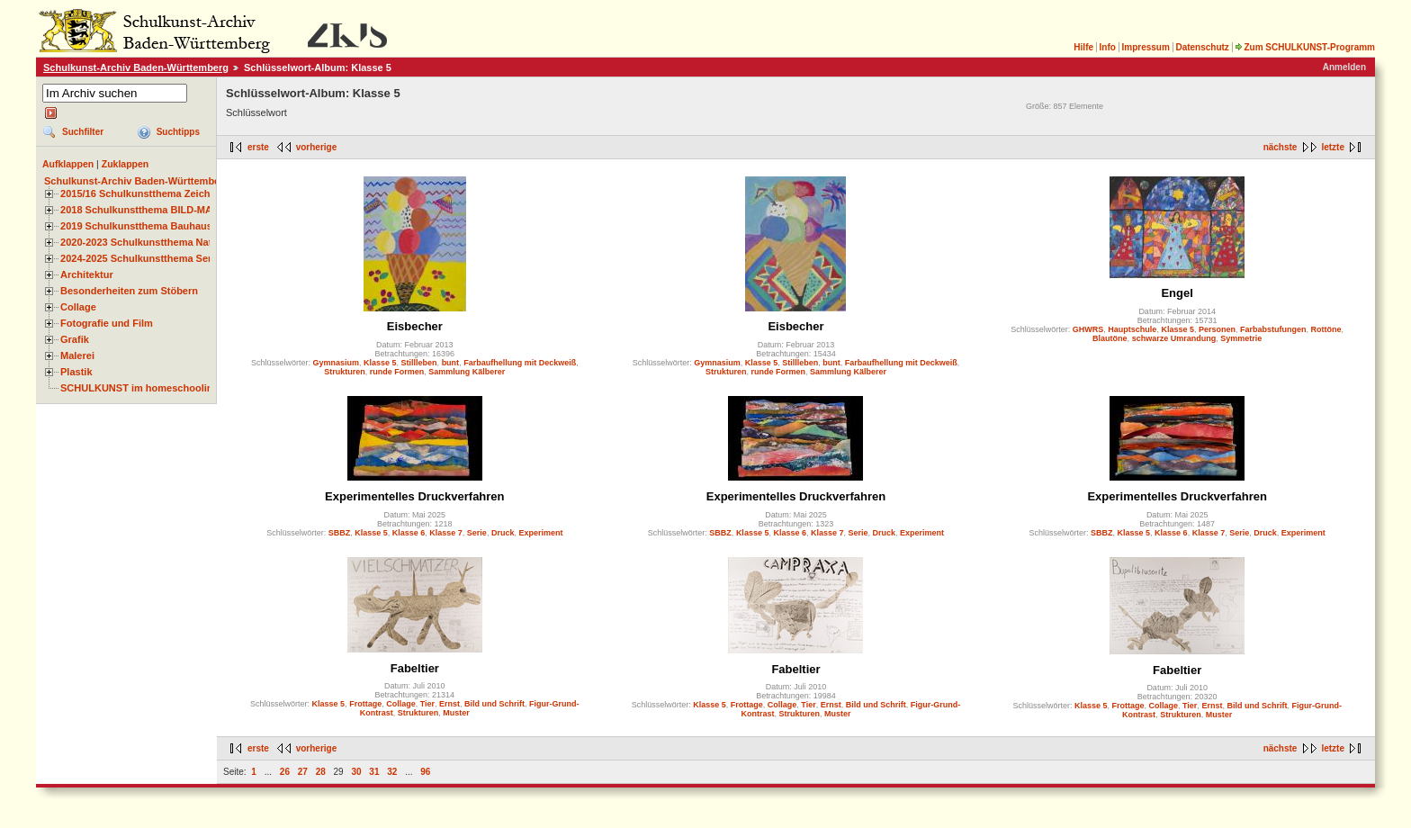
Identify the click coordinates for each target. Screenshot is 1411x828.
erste (258, 147)
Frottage (365, 703)
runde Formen (397, 371)
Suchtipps (178, 132)
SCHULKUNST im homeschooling (139, 387)
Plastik (76, 371)
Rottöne (1325, 329)
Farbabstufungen (1273, 329)
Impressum (1145, 47)
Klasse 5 (380, 362)
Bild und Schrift (494, 703)
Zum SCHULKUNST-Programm (1305, 47)
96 (425, 772)
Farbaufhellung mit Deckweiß (519, 362)
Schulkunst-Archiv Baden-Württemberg (136, 67)
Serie (477, 532)
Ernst (449, 703)
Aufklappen (68, 163)
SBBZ (339, 532)
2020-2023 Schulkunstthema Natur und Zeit (161, 242)
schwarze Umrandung (1174, 338)
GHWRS (1088, 329)
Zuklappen (125, 163)
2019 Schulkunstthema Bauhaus (136, 225)
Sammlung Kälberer (466, 371)
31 (374, 772)
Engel (1176, 293)
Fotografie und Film (106, 323)
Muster (456, 712)
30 (356, 772)
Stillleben (419, 362)
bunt (451, 362)
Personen (1217, 329)
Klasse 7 (446, 532)
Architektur (86, 274)
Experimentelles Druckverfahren (414, 496)
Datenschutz (1201, 47)
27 (303, 772)
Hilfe (1083, 47)
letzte (1332, 147)
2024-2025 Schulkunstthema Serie (140, 258)
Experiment (540, 532)
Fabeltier (415, 668)
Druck (503, 532)
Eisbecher (415, 326)
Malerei (77, 355)
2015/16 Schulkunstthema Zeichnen (144, 193)
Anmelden (1344, 67)
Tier (427, 703)
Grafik (74, 339)
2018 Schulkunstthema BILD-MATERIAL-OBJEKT (175, 209)
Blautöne (1110, 338)
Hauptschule (1132, 329)
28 (321, 772)
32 (392, 772)
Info (1108, 47)
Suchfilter (82, 132)
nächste (1280, 147)
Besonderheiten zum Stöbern (129, 290)
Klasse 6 (409, 532)
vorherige (316, 147)
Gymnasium (336, 362)
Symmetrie (1241, 338)
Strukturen (344, 371)
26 (285, 772)
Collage (78, 307)
